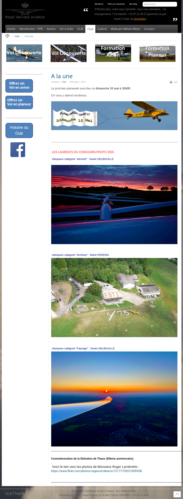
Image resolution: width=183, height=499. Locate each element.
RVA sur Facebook (116, 4)
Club (64, 82)
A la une (62, 76)
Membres (99, 4)
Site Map (133, 4)
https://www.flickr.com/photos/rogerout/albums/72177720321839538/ (97, 471)
